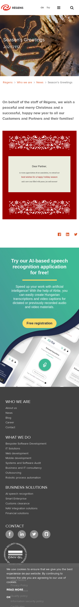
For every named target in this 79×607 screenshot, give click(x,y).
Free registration (39, 323)
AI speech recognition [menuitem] (19, 494)
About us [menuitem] (11, 408)
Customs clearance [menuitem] (18, 503)
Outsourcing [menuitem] (13, 473)
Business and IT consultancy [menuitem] (24, 468)
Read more (15, 590)
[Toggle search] (72, 8)
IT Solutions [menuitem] (13, 448)
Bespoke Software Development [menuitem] (26, 444)
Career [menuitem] (10, 422)
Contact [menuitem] (10, 427)
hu (48, 7)
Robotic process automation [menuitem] (23, 478)
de (42, 7)
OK (9, 597)
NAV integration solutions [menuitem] (22, 508)
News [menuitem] (9, 413)
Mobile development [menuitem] (18, 458)
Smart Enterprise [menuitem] (16, 499)
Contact (15, 526)
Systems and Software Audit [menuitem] (23, 463)
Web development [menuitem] (17, 453)
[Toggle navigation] (59, 8)
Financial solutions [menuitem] (17, 513)
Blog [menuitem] (8, 418)
